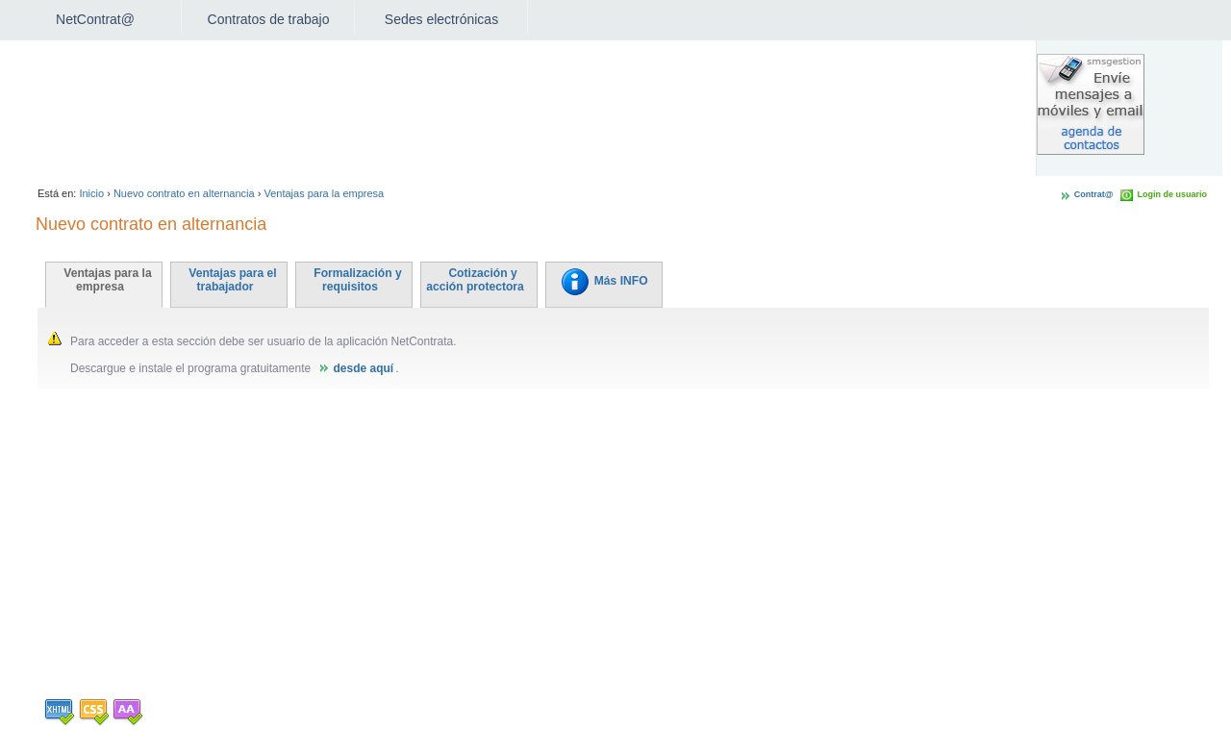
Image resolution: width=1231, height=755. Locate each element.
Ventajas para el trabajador (232, 279)
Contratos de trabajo (269, 19)
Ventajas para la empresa (324, 193)
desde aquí (363, 368)
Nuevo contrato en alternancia (184, 193)
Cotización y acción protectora (474, 279)
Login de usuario (1172, 194)
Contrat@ (1094, 194)
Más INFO (603, 281)
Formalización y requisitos (357, 279)
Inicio (91, 193)
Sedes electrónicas (441, 19)
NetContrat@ (95, 19)
